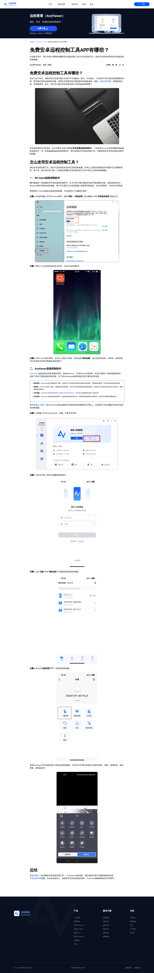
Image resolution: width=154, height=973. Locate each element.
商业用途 (77, 921)
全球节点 (74, 4)
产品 (50, 4)
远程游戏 (106, 933)
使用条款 (137, 968)
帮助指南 (133, 921)
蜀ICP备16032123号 (78, 968)
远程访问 (106, 921)
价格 (84, 4)
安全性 (132, 933)
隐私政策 (128, 968)
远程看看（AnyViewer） (36, 42)
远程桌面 (106, 918)
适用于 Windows (79, 925)
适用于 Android (79, 937)
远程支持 (106, 925)
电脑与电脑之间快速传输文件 (64, 393)
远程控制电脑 (105, 81)
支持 (91, 4)
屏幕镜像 (106, 937)
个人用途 (77, 918)
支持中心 (133, 918)
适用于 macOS (78, 929)
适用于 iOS (77, 933)
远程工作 (106, 929)
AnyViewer (34, 373)
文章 (45, 42)
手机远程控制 (35, 878)
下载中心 (43, 405)
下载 (142, 4)
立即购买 (77, 940)
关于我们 (133, 929)
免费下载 (43, 28)
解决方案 (61, 4)
